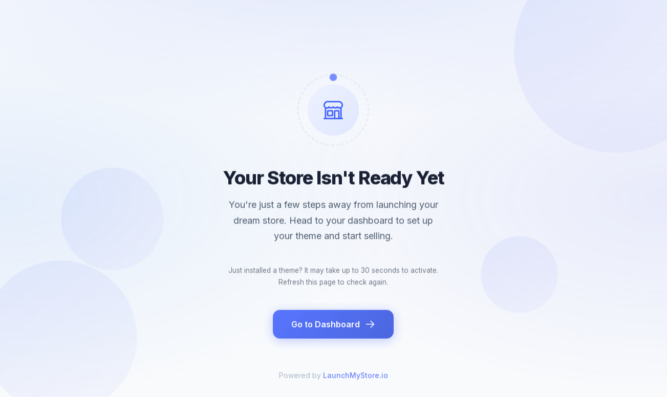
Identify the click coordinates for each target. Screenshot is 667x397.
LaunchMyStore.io (355, 380)
